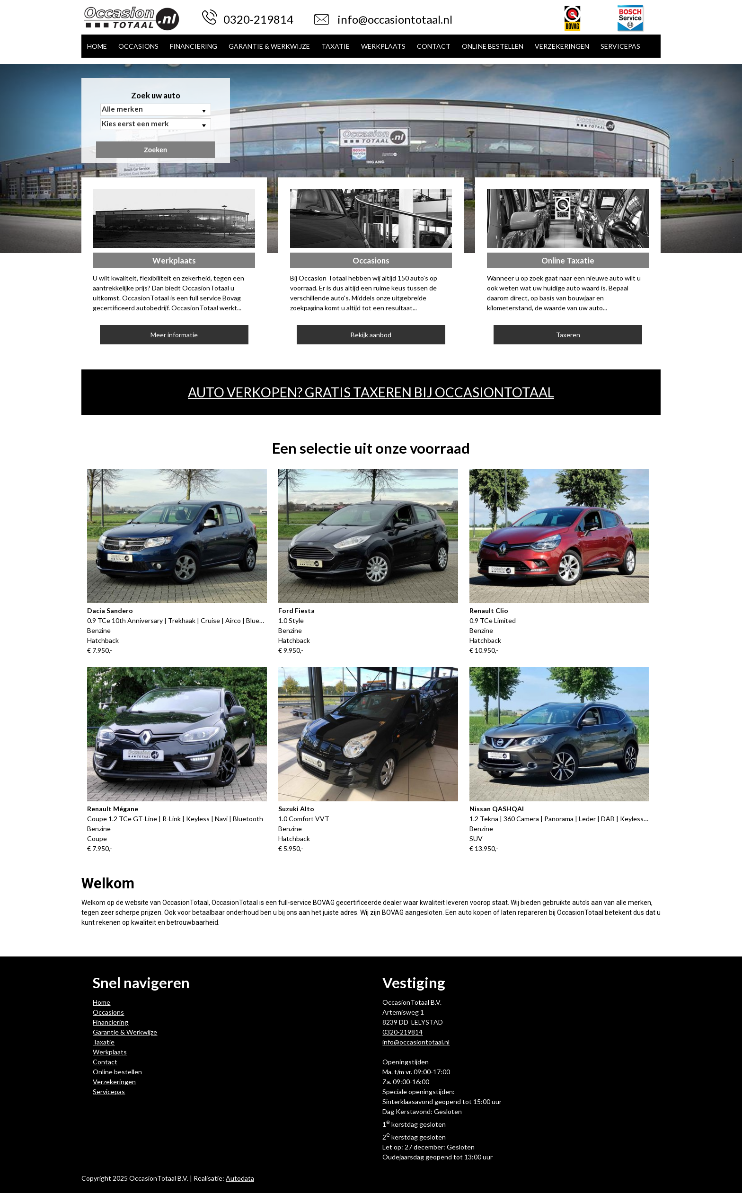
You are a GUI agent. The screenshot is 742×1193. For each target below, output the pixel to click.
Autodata (240, 1178)
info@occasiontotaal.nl (394, 19)
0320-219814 (258, 19)
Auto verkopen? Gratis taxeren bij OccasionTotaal (371, 392)
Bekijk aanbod (371, 335)
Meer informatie (174, 335)
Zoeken (155, 150)
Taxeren (568, 335)
